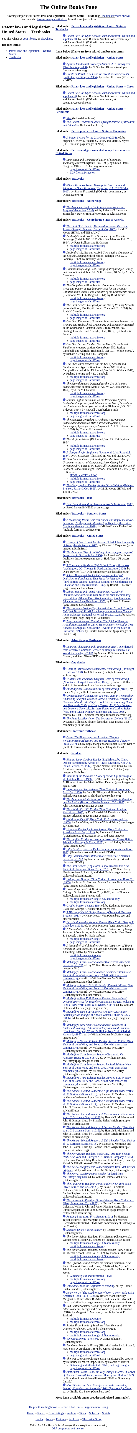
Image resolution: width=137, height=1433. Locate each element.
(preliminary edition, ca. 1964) (96, 75)
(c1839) (97, 688)
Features (61, 1419)
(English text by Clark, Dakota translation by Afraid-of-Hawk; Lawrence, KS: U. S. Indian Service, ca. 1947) (97, 762)
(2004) (91, 137)
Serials (106, 1413)
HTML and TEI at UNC (83, 475)
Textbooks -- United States (87, 535)
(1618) (98, 718)
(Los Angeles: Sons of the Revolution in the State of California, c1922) (98, 626)
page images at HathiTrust (85, 169)
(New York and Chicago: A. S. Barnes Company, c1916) (98, 1155)
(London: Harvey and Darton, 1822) (99, 1373)
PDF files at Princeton (82, 172)
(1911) (89, 1216)
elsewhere (46, 38)
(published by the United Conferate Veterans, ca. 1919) (98, 523)
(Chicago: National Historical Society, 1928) (98, 611)
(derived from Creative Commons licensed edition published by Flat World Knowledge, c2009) (98, 650)
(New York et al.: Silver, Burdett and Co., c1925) (97, 1185)
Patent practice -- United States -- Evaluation (98, 131)
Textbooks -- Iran (82, 497)
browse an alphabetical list (52, 19)
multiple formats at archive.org (87, 245)
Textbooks (15, 57)
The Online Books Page (68, 7)
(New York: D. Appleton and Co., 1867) (96, 680)
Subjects (94, 1413)
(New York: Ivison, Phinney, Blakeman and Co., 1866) (98, 703)
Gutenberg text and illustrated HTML (91, 1275)
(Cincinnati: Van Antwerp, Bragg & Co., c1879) (93, 1056)
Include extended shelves (116, 15)
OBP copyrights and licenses (68, 1428)
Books (39, 1419)
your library (29, 38)
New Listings (56, 1413)
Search (41, 1413)
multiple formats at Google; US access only (95, 898)
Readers (76, 753)
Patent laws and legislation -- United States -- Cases (102, 86)
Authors (71, 1413)
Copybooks (78, 662)
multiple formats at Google (85, 938)
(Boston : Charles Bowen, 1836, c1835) (97, 801)
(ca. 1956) (98, 554)
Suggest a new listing (96, 1407)
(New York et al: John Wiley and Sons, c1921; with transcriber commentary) (97, 1067)
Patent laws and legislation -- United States (97, 57)
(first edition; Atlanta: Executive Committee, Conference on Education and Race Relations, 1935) (97, 596)
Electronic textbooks (83, 730)
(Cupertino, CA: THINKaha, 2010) (95, 188)
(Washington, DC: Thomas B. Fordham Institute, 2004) (96, 567)
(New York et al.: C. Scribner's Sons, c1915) (98, 1129)
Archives (74, 1419)
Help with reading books (43, 1407)
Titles (82, 1413)
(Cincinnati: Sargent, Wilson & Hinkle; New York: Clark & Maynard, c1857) (98, 1001)
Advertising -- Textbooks (86, 640)
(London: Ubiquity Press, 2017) (96, 740)
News (49, 1419)
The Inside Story (92, 1419)
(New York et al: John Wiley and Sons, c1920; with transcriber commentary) (97, 975)
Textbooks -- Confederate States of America (97, 219)
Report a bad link (70, 1407)
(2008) (99, 504)
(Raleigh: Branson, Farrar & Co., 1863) (95, 228)
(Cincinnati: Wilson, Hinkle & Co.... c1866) (96, 1015)
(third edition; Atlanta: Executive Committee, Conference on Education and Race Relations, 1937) (97, 580)
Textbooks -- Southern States (88, 513)
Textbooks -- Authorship (86, 200)
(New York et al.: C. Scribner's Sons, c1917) (98, 1116)
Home (30, 1413)
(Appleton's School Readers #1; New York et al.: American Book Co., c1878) (96, 867)
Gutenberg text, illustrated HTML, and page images (99, 1365)
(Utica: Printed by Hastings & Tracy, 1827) (98, 841)
